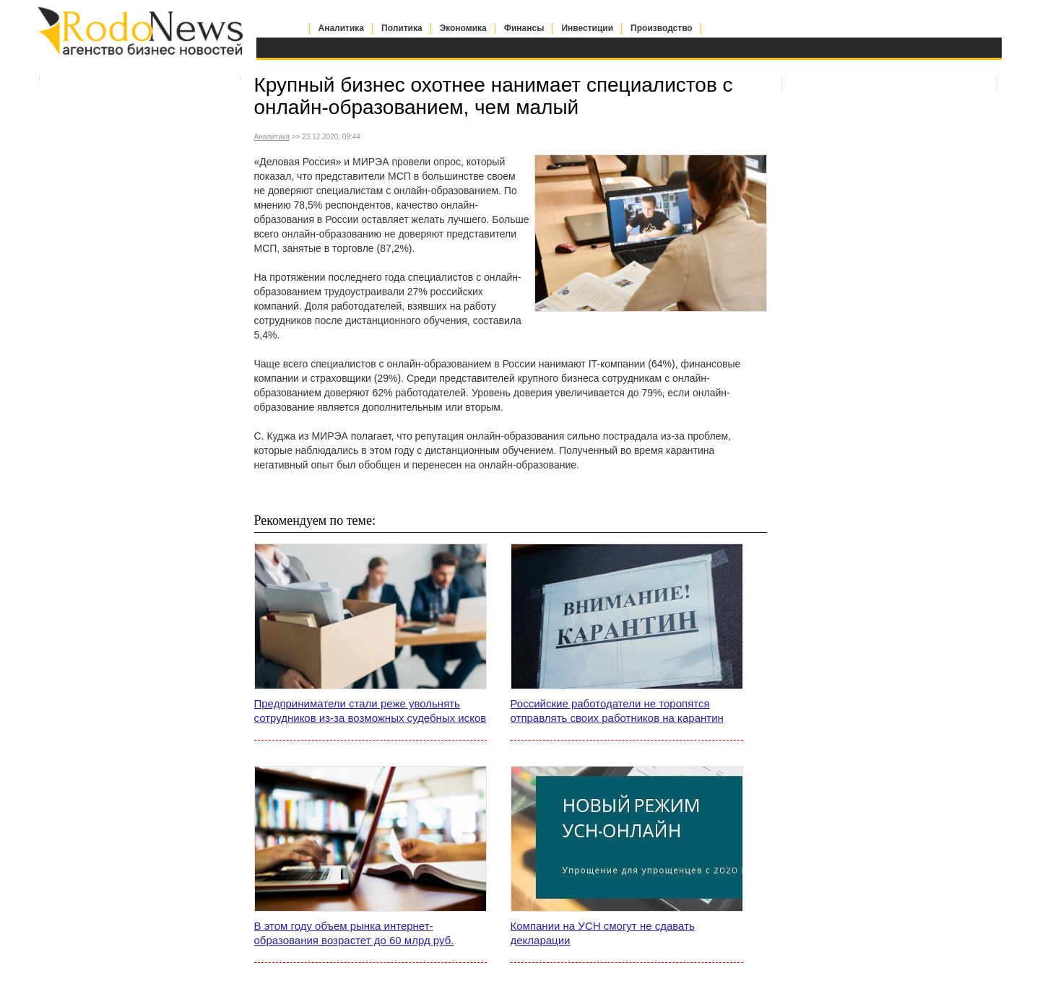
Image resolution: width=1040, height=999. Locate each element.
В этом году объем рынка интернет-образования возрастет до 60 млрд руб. (354, 933)
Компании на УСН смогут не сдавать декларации (603, 933)
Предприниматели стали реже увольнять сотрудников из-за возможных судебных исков (370, 710)
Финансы (524, 28)
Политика (401, 28)
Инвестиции (587, 28)
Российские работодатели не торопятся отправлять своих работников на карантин (617, 710)
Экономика (463, 28)
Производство (661, 28)
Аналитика (341, 28)
